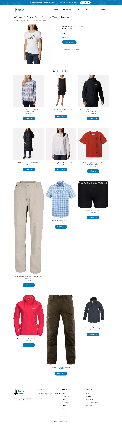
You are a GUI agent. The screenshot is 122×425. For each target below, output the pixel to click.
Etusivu (16, 21)
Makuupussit (66, 10)
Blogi (93, 10)
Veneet (64, 409)
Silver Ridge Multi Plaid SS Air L (61, 221)
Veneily (64, 413)
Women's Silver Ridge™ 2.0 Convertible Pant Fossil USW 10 (28, 278)
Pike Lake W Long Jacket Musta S (28, 163)
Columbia (80, 27)
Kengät (56, 10)
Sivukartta (89, 406)
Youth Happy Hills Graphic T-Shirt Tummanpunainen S (93, 164)
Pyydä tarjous (85, 2)
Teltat (86, 10)
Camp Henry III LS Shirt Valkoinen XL (61, 164)
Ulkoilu (64, 406)
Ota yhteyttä (90, 397)
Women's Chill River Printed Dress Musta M (61, 111)
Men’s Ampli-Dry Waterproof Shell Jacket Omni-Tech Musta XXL (93, 111)
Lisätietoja (69, 43)
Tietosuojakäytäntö (92, 403)
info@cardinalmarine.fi (44, 399)
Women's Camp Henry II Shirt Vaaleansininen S (29, 111)
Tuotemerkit (102, 10)
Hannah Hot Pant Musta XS (93, 212)
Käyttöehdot (90, 400)
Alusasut (77, 10)
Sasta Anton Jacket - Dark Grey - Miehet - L (93, 329)
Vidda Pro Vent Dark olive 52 (61, 368)
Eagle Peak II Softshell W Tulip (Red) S (28, 339)
